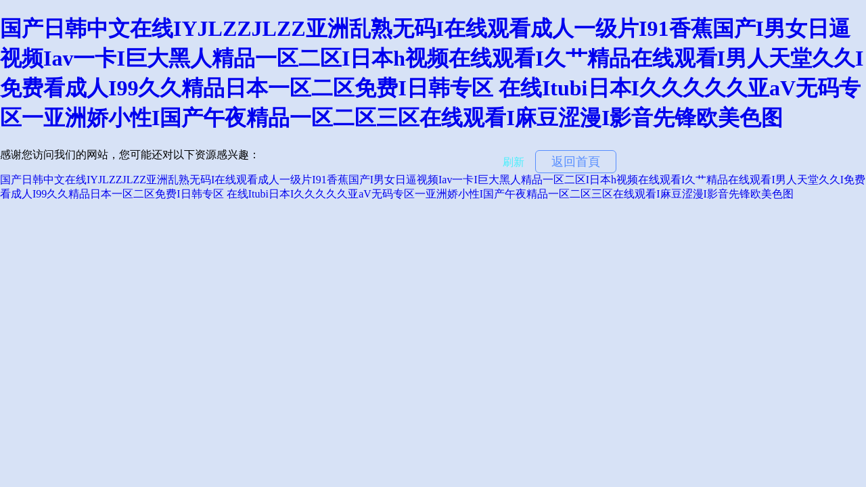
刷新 (513, 162)
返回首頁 (575, 161)
